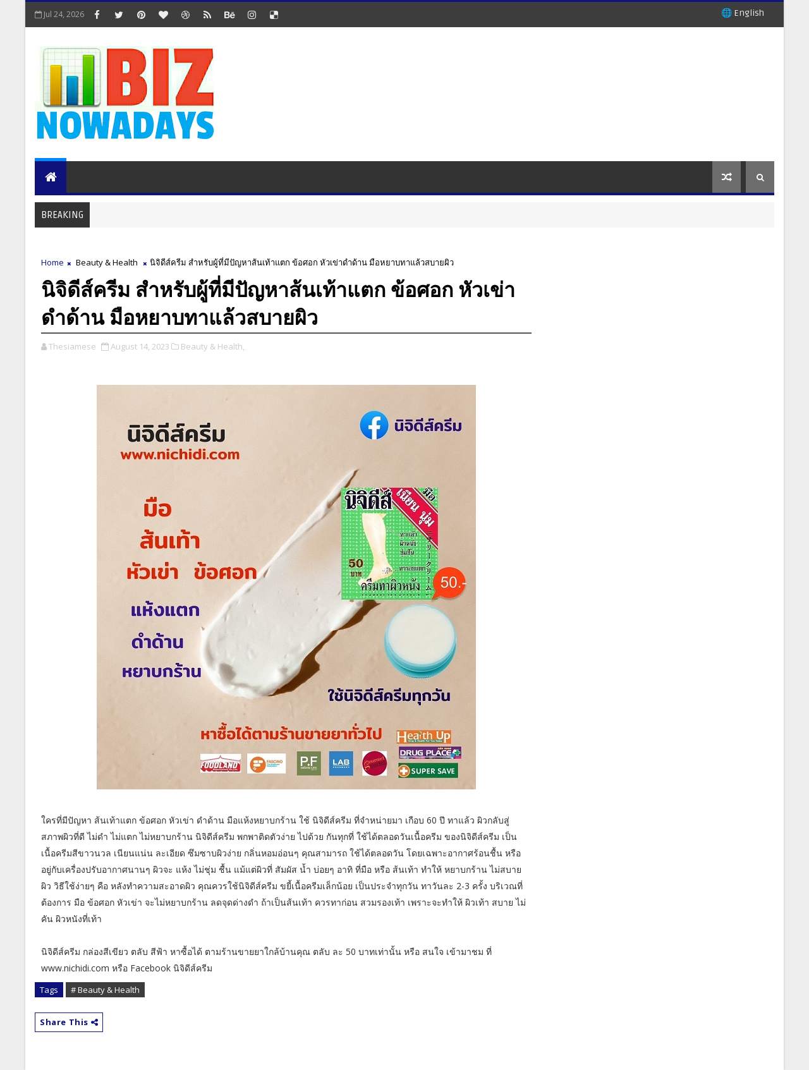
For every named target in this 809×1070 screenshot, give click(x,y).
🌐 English (742, 13)
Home (52, 262)
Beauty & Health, (213, 346)
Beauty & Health (107, 262)
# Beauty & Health (105, 989)
